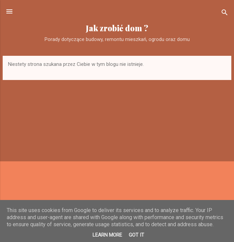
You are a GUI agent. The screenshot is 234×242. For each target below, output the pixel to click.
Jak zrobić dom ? (117, 28)
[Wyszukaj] (225, 13)
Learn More (107, 235)
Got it (136, 235)
